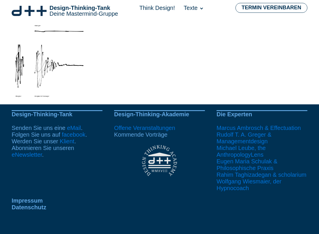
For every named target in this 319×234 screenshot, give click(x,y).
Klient (67, 141)
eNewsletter (27, 154)
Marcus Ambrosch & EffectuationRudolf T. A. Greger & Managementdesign (259, 134)
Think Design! (157, 8)
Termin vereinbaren (271, 7)
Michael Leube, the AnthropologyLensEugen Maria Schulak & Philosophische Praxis (247, 158)
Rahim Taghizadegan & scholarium (261, 175)
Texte (191, 8)
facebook (73, 134)
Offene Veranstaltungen (144, 128)
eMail (74, 128)
